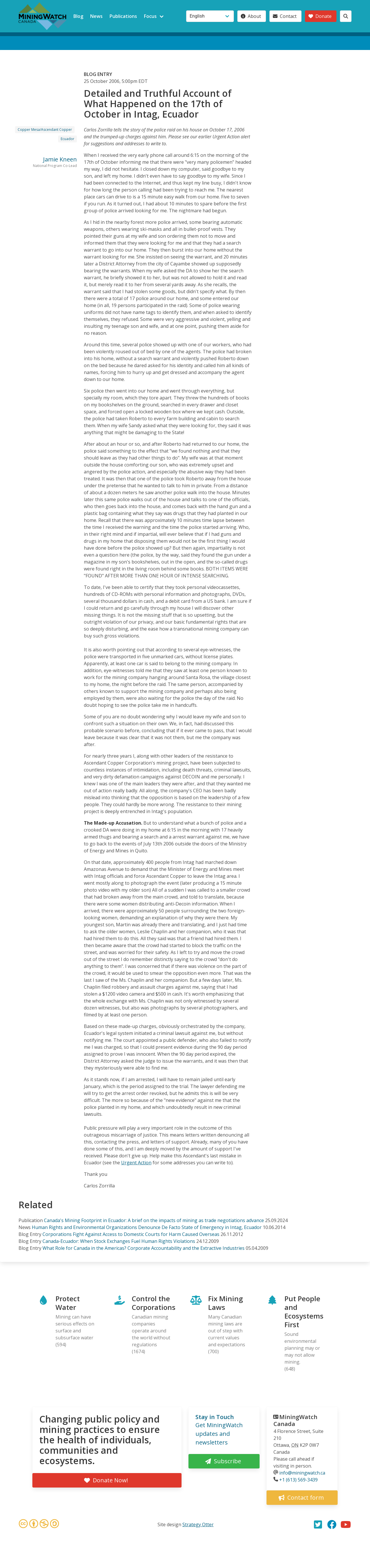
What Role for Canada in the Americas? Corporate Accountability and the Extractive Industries (143, 1248)
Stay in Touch (214, 1417)
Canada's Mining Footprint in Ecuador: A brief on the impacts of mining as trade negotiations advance (154, 1220)
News (96, 16)
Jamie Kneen (60, 159)
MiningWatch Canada (295, 1420)
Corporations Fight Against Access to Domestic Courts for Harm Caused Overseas (130, 1234)
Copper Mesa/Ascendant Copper (45, 129)
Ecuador (67, 138)
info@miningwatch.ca (302, 1473)
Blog (78, 16)
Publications (123, 16)
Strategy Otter (198, 1524)
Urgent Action (136, 1162)
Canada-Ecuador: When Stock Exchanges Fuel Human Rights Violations (118, 1241)
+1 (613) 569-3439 (298, 1480)
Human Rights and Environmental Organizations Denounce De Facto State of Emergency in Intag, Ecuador (147, 1227)
